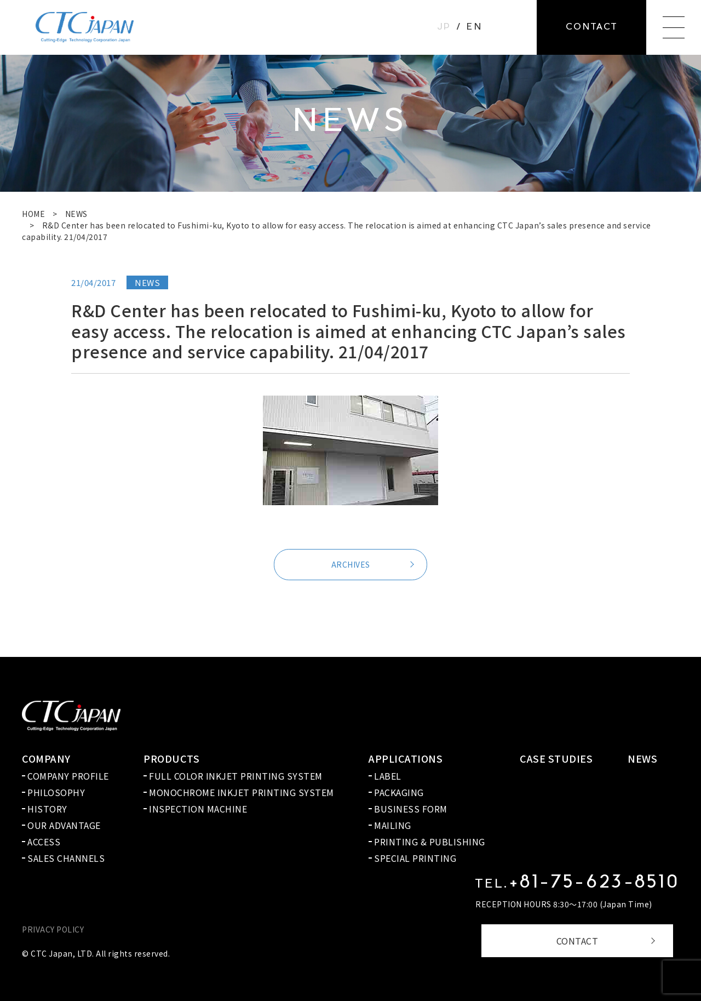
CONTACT (577, 940)
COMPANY (46, 758)
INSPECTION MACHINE (198, 808)
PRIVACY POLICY (53, 929)
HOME (33, 213)
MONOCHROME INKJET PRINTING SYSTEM (241, 792)
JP (444, 27)
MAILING (392, 825)
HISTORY (47, 808)
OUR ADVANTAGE (64, 825)
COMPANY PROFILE (68, 775)
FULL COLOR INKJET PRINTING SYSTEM (236, 775)
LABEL (387, 775)
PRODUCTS (171, 758)
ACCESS (43, 841)
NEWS (76, 213)
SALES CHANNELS (66, 858)
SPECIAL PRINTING (415, 858)
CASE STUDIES (556, 758)
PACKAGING (399, 792)
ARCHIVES (350, 564)
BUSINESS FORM (410, 808)
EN (474, 27)
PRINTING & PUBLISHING (429, 841)
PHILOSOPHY (56, 792)
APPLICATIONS (406, 758)
